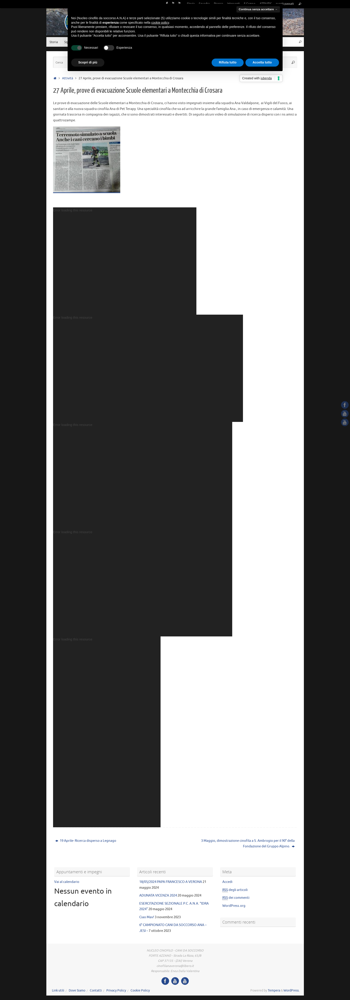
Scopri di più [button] (87, 62)
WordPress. (291, 990)
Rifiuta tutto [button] (227, 62)
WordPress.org (233, 906)
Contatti (96, 990)
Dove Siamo (77, 990)
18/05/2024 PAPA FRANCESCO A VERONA (170, 882)
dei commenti (235, 898)
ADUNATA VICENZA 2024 (158, 895)
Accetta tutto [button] (262, 62)
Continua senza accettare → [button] (258, 9)
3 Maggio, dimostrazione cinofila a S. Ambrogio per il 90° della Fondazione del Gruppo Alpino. (248, 844)
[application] (124, 261)
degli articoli (235, 890)
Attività (67, 78)
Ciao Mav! (146, 917)
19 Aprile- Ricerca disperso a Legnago (85, 841)
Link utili (58, 990)
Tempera (274, 990)
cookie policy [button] (160, 22)
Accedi (227, 882)
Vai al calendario (66, 882)
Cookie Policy (140, 990)
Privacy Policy (116, 990)
